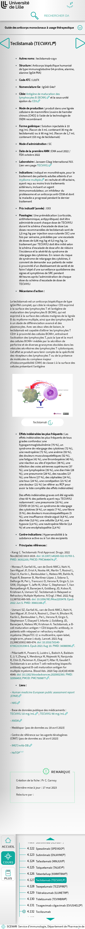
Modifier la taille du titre (80, 28)
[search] (58, 16)
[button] (39, 95)
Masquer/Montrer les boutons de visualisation (70, 5)
